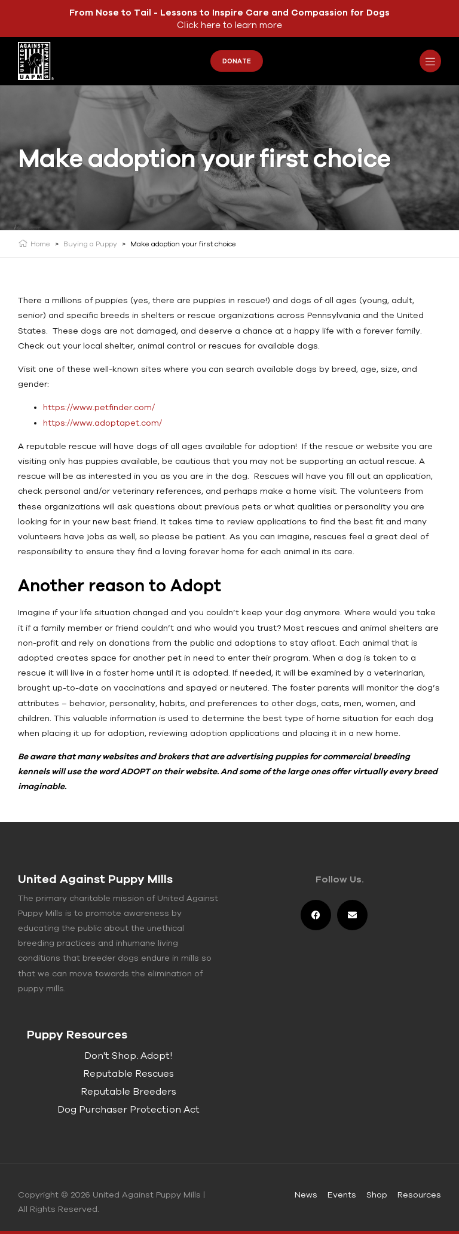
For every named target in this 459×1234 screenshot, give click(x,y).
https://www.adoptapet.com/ (102, 422)
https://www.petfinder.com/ (99, 407)
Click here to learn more (229, 25)
